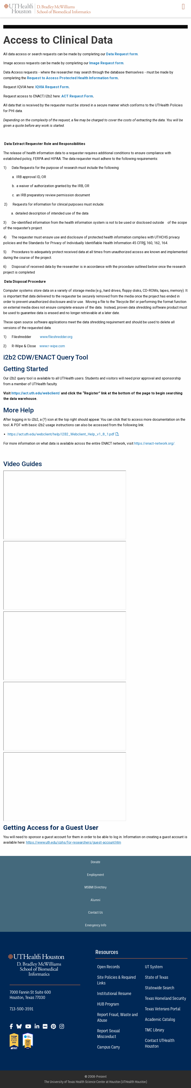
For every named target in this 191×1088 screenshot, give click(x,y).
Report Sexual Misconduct (108, 1033)
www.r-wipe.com (52, 346)
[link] (95, 647)
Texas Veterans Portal (162, 1008)
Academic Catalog (160, 1019)
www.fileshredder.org (56, 337)
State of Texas (156, 977)
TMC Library (154, 1029)
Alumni (95, 900)
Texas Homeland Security (165, 998)
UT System (154, 966)
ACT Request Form (77, 96)
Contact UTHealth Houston (159, 1043)
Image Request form (106, 63)
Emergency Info (95, 925)
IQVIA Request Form (52, 87)
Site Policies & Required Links (116, 980)
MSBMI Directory (95, 887)
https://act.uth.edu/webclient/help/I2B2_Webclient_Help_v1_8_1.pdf (61, 434)
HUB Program (108, 1004)
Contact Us (95, 912)
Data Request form (122, 54)
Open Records (108, 966)
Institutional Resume (114, 993)
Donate (95, 862)
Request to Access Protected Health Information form (72, 78)
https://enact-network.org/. (154, 443)
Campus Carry (108, 1047)
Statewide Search (159, 987)
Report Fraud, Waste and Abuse (117, 1017)
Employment (95, 875)
